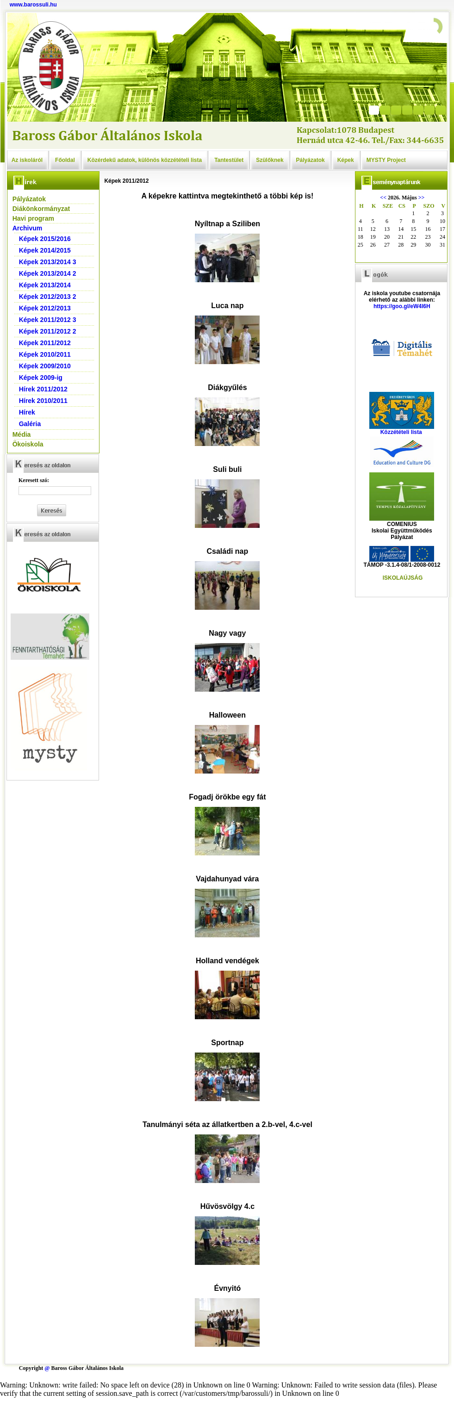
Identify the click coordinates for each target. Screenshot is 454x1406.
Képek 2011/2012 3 (47, 319)
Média (21, 434)
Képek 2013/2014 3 (47, 262)
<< (383, 197)
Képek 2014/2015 (45, 250)
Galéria (30, 423)
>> (421, 197)
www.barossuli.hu (33, 4)
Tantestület (228, 160)
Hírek (27, 412)
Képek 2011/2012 (45, 343)
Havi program (33, 218)
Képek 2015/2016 (45, 238)
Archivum (27, 228)
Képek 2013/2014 (45, 285)
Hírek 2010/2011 (43, 400)
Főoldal (65, 160)
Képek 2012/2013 (45, 308)
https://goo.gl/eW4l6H (401, 306)
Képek (345, 160)
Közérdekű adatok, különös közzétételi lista (144, 160)
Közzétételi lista (401, 432)
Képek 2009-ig (40, 377)
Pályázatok (310, 160)
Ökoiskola (28, 444)
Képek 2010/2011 (45, 354)
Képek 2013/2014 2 (47, 273)
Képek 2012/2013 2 (47, 296)
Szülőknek (269, 160)
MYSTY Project (386, 160)
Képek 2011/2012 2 (47, 331)
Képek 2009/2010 (45, 366)
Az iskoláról (27, 160)
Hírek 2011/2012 (43, 389)
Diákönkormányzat (41, 208)
